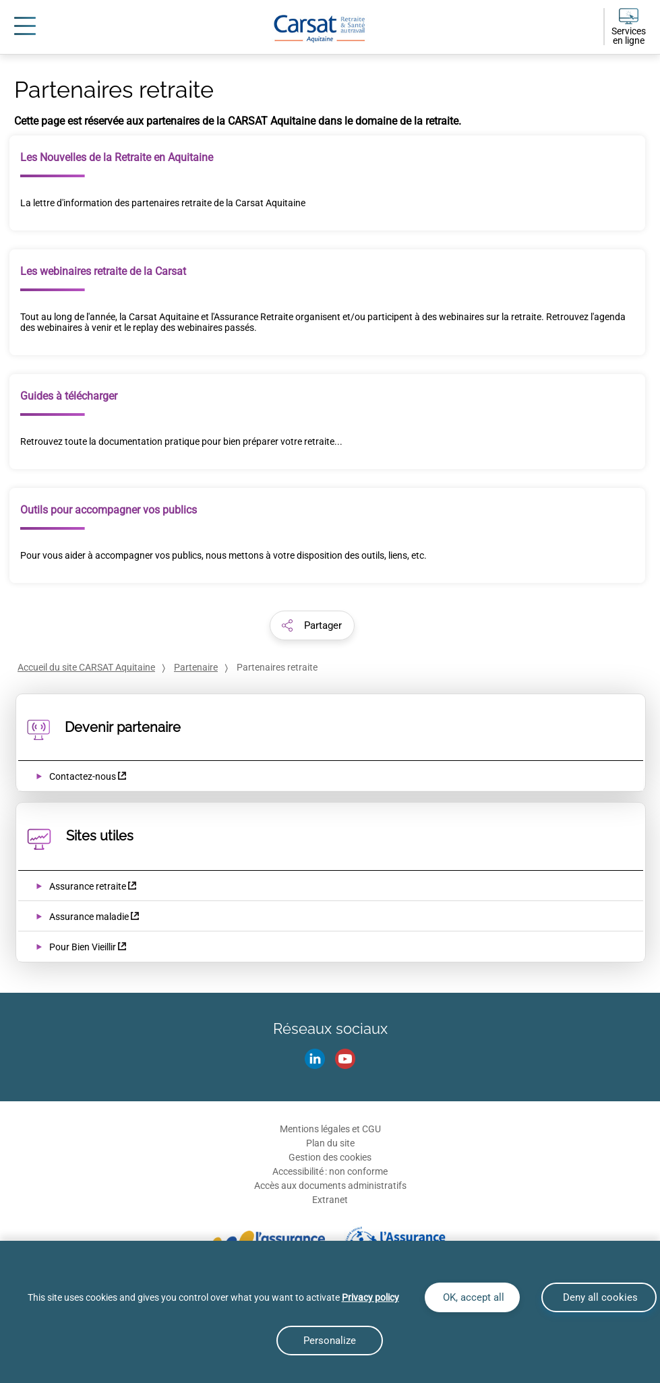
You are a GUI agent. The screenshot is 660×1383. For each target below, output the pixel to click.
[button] (312, 625)
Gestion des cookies (330, 1157)
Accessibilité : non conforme (330, 1171)
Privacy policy (370, 1297)
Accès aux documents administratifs (330, 1185)
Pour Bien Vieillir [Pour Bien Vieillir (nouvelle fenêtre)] (82, 947)
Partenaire (196, 667)
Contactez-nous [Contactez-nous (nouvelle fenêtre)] (82, 776)
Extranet (330, 1199)
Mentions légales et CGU (330, 1129)
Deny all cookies (599, 1297)
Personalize (329, 1340)
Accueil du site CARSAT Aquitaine (86, 667)
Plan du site (330, 1143)
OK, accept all (472, 1297)
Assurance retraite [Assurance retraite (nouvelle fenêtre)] (87, 886)
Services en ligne (628, 35)
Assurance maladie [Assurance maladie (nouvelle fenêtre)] (89, 916)
